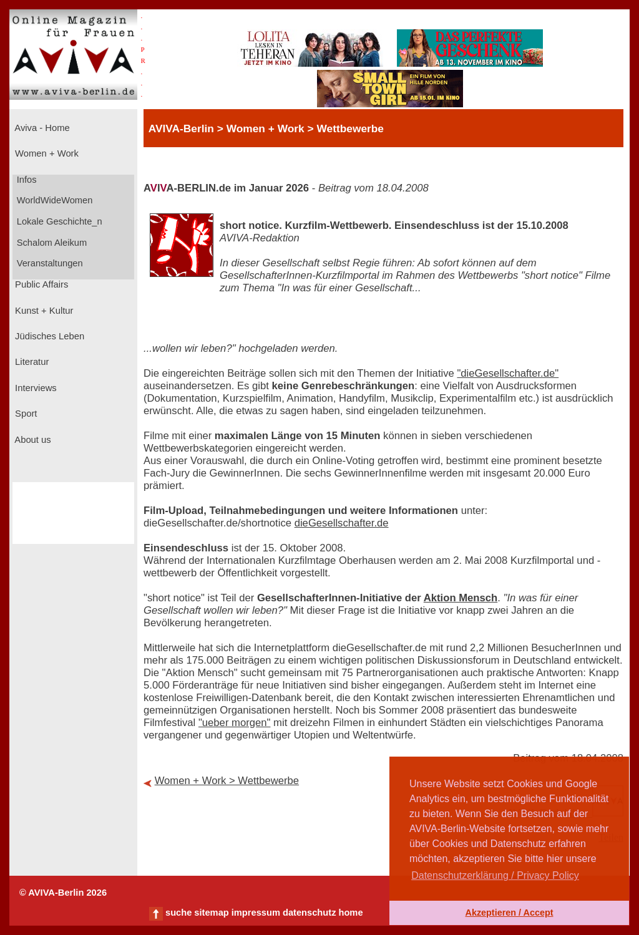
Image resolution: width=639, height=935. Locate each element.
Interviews (34, 388)
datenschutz (309, 913)
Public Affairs (40, 284)
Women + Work (45, 153)
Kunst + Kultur (42, 311)
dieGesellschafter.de (342, 523)
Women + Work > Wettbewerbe (227, 781)
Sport (24, 414)
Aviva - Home (41, 128)
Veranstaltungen (48, 263)
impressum (256, 913)
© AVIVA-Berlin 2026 (63, 893)
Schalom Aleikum (50, 243)
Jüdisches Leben (48, 336)
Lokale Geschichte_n (58, 221)
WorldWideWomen (53, 200)
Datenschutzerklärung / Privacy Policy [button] (495, 875)
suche (178, 913)
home (350, 913)
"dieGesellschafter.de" (508, 373)
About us (31, 440)
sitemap (211, 913)
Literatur (30, 362)
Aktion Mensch (460, 598)
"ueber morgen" (234, 723)
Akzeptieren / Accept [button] (509, 913)
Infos (25, 180)
